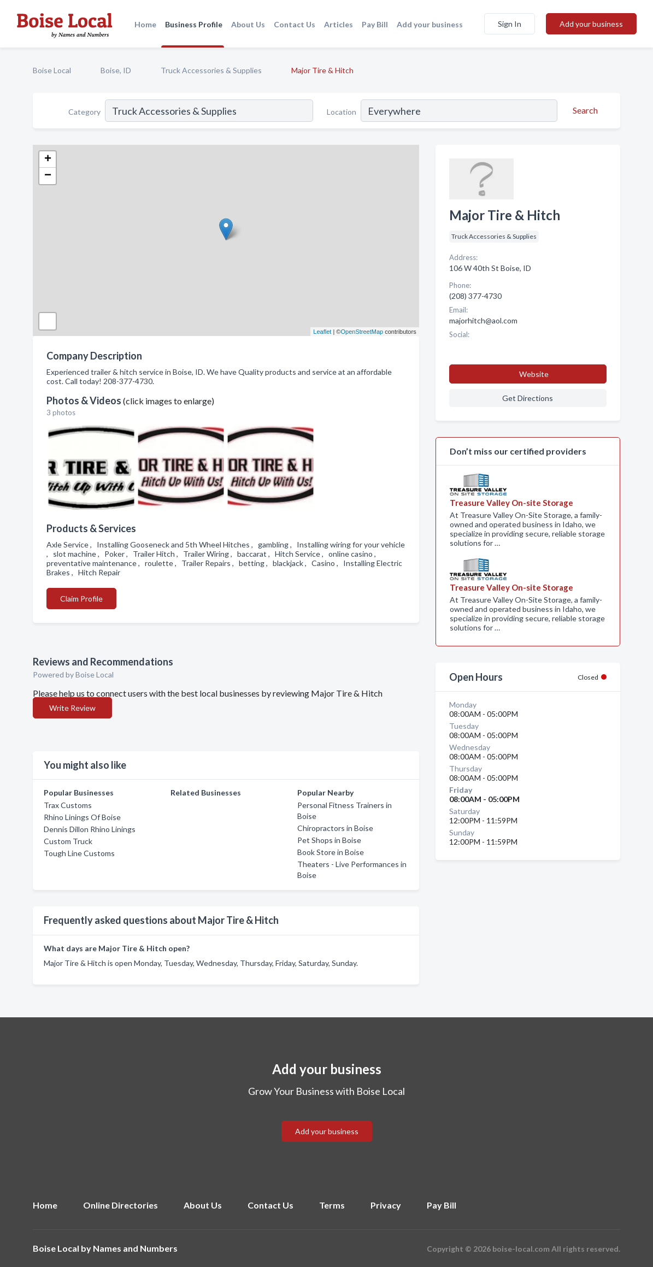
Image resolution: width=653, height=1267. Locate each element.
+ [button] (47, 159)
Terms (332, 1205)
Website (534, 374)
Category (84, 111)
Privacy (385, 1205)
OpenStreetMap (361, 331)
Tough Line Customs (79, 853)
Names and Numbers (135, 1248)
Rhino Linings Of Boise (82, 817)
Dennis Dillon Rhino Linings (90, 829)
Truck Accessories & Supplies (211, 70)
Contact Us (294, 24)
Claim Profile (81, 598)
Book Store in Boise (330, 852)
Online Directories (120, 1205)
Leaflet (322, 331)
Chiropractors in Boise (335, 828)
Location (341, 111)
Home (145, 24)
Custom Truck (68, 841)
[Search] (583, 110)
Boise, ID (116, 70)
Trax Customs (68, 805)
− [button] (47, 176)
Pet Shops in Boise (329, 840)
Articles (338, 24)
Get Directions (527, 398)
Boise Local (52, 70)
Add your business (430, 24)
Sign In (509, 23)
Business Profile (193, 24)
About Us (248, 24)
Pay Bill (375, 24)
